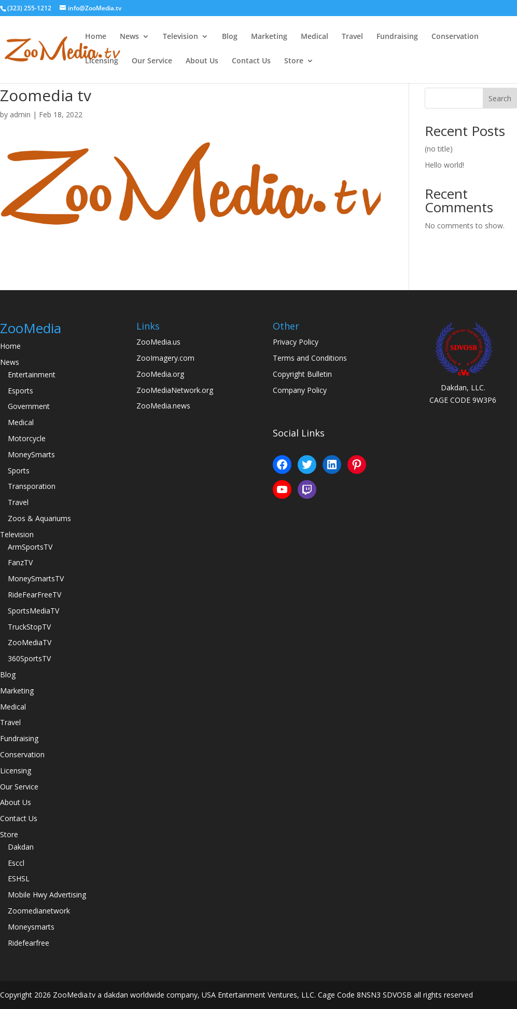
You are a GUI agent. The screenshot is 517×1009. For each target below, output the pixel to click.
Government (29, 406)
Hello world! (444, 165)
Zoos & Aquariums (39, 518)
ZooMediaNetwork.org (174, 390)
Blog (229, 37)
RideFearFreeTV (34, 594)
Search (499, 98)
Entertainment (31, 374)
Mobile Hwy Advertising (47, 894)
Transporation (31, 486)
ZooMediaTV (29, 642)
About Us (202, 61)
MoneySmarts (31, 454)
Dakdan (21, 847)
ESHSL (19, 878)
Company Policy (300, 390)
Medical (314, 37)
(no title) (439, 149)
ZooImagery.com (165, 358)
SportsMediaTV (33, 611)
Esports (20, 391)
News (129, 37)
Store (293, 61)
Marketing (269, 37)
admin (20, 114)
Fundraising (397, 37)
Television (180, 37)
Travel (352, 37)
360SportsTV (29, 658)
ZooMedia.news (163, 406)
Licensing (101, 61)
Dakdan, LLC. (463, 387)
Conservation (455, 37)
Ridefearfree (28, 943)
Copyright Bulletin (302, 374)
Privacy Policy (295, 342)
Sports (19, 470)
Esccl (16, 863)
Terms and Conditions (310, 358)
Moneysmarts (31, 927)
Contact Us (251, 61)
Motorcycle (27, 438)
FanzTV (20, 562)
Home (95, 37)
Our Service (152, 61)
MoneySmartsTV (36, 578)
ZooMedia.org (160, 374)
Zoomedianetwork (39, 911)
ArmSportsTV (30, 547)
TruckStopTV (29, 627)
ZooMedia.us (158, 342)
